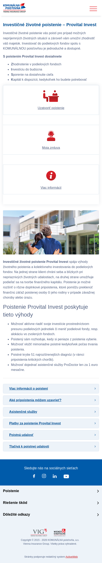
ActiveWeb (72, 556)
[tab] (51, 388)
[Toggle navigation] (93, 9)
